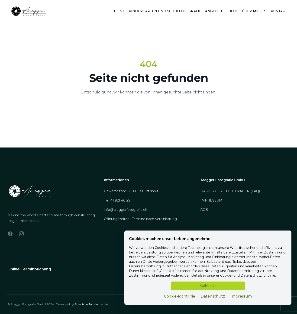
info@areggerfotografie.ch (125, 210)
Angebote (215, 11)
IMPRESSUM (211, 200)
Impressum (241, 296)
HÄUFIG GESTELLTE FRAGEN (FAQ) (230, 191)
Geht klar (208, 286)
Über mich (254, 11)
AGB (204, 210)
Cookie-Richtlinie (179, 296)
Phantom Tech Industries (91, 304)
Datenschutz (213, 296)
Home (119, 11)
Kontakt (279, 11)
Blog (233, 11)
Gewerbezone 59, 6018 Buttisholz (131, 191)
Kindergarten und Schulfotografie (165, 11)
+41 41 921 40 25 (117, 200)
